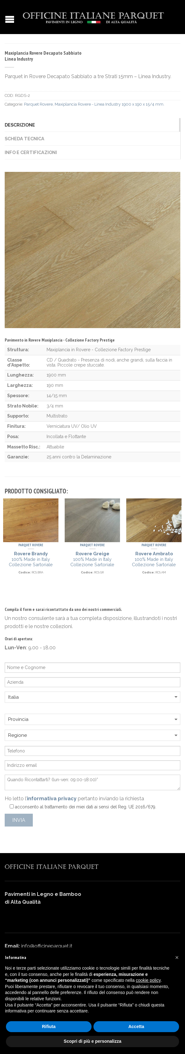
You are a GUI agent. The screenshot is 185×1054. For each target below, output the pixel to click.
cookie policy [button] (148, 980)
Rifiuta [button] (49, 1026)
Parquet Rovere (38, 104)
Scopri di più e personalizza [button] (92, 1041)
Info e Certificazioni (31, 152)
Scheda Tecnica (24, 138)
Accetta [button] (136, 1026)
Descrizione (20, 124)
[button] (177, 957)
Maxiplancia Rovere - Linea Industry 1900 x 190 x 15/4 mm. (109, 104)
